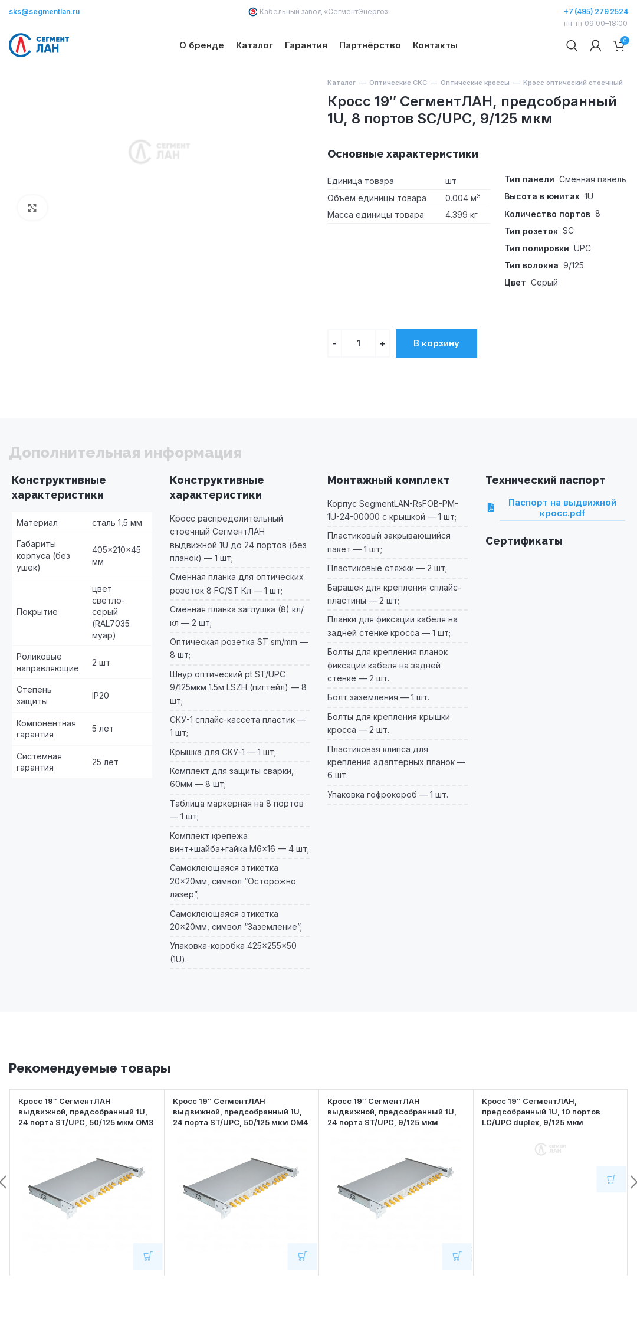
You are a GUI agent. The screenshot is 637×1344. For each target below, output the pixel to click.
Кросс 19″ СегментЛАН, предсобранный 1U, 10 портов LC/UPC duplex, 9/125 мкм (547, 1149)
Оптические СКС (398, 121)
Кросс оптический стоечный (573, 121)
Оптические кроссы (475, 121)
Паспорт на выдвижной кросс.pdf (558, 546)
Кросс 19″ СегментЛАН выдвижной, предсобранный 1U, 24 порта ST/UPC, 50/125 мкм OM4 (235, 1155)
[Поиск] (572, 65)
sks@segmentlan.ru (44, 11)
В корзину (436, 381)
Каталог (341, 121)
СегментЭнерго (356, 11)
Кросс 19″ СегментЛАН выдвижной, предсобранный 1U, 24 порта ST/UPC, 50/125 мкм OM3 (81, 1155)
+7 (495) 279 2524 (596, 11)
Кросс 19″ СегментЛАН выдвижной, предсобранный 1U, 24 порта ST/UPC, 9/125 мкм (395, 1149)
